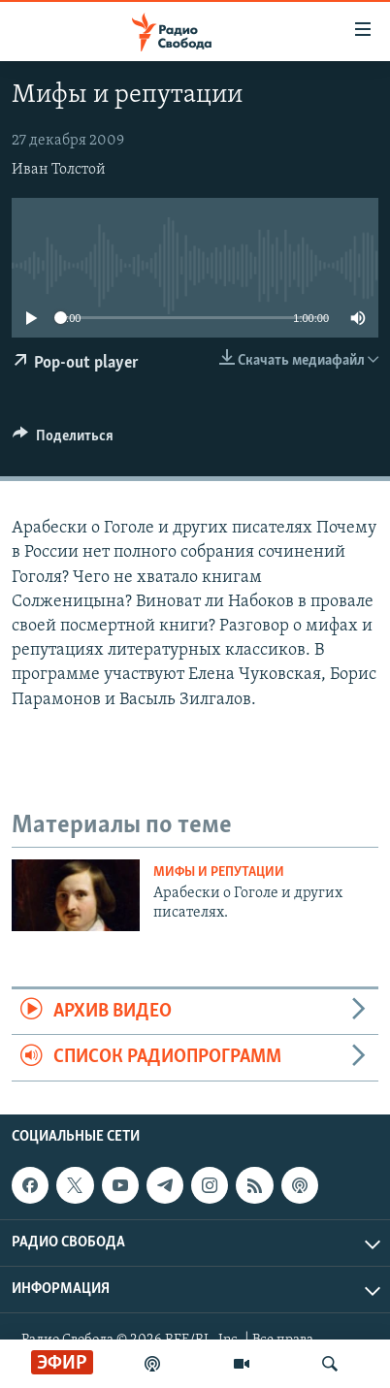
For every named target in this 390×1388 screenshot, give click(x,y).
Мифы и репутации (218, 872)
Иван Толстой (59, 170)
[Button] (63, 440)
